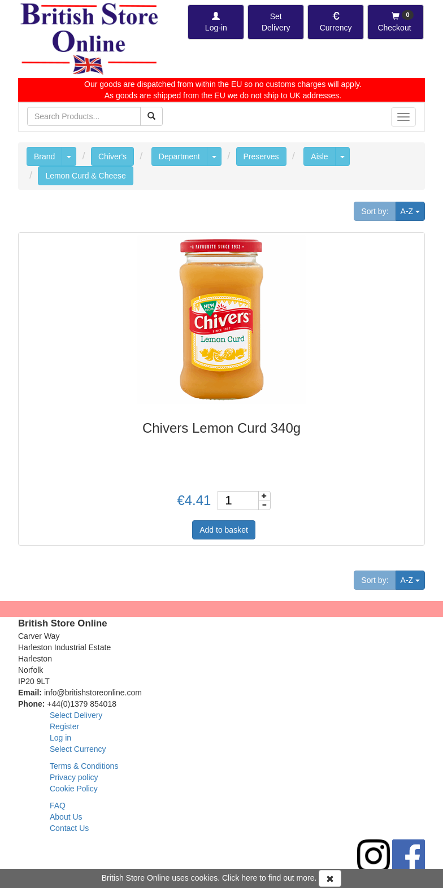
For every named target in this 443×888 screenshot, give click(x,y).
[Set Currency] (335, 22)
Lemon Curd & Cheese (85, 175)
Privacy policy (74, 777)
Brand (44, 156)
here (249, 877)
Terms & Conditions (84, 766)
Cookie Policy (74, 788)
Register (64, 726)
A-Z (413, 210)
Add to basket (223, 529)
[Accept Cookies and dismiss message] (330, 878)
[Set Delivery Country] (275, 22)
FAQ (58, 805)
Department (179, 156)
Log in (60, 737)
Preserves (261, 156)
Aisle (319, 156)
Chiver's (112, 156)
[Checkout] (395, 22)
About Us (66, 816)
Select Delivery (76, 715)
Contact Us (69, 828)
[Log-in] (216, 22)
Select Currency (78, 749)
